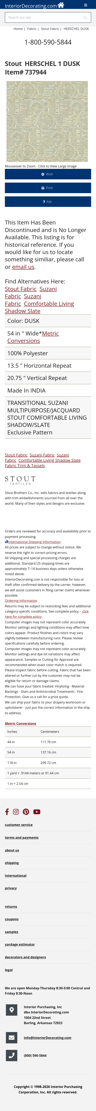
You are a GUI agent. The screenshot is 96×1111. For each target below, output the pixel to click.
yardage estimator (20, 944)
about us (12, 850)
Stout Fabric (21, 289)
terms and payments (21, 837)
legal (9, 970)
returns (11, 906)
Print (49, 188)
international (15, 875)
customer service (19, 825)
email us (23, 266)
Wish (49, 174)
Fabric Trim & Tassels (25, 465)
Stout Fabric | (51, 29)
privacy (11, 888)
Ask (49, 201)
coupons (12, 919)
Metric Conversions (33, 336)
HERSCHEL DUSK (76, 29)
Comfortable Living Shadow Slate (39, 307)
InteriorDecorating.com (35, 4)
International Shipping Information (33, 542)
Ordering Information (21, 600)
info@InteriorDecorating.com (47, 1037)
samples (11, 932)
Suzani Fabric (42, 455)
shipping (12, 863)
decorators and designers (25, 957)
